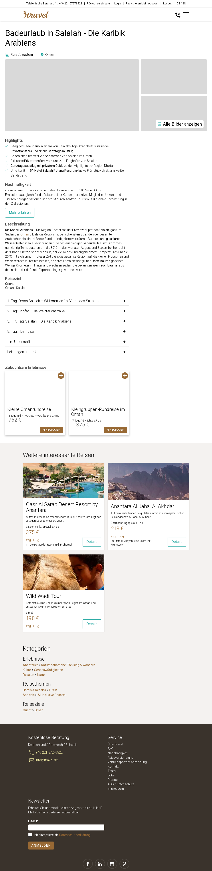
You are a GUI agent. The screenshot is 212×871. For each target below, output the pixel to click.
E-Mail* (33, 821)
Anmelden (41, 845)
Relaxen (28, 675)
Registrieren (133, 3)
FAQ (110, 748)
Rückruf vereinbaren (99, 3)
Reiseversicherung (120, 757)
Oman (24, 234)
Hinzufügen (51, 429)
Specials (29, 695)
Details (91, 542)
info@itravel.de (43, 760)
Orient (27, 710)
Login (117, 3)
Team (112, 771)
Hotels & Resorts (34, 690)
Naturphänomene (53, 665)
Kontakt (113, 766)
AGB (111, 784)
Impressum (116, 788)
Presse (112, 780)
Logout (167, 3)
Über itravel (115, 744)
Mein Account (150, 3)
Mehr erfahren (20, 212)
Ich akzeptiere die (62, 835)
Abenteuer (30, 665)
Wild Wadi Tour (43, 596)
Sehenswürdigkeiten (48, 670)
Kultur (27, 670)
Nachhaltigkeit (117, 753)
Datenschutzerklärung (75, 835)
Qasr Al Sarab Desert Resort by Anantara (62, 507)
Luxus (53, 690)
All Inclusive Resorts (51, 695)
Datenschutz (125, 784)
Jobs (111, 775)
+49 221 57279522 (45, 752)
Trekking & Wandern (81, 665)
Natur (41, 675)
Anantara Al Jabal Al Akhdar (142, 506)
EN (184, 3)
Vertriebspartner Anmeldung (127, 762)
